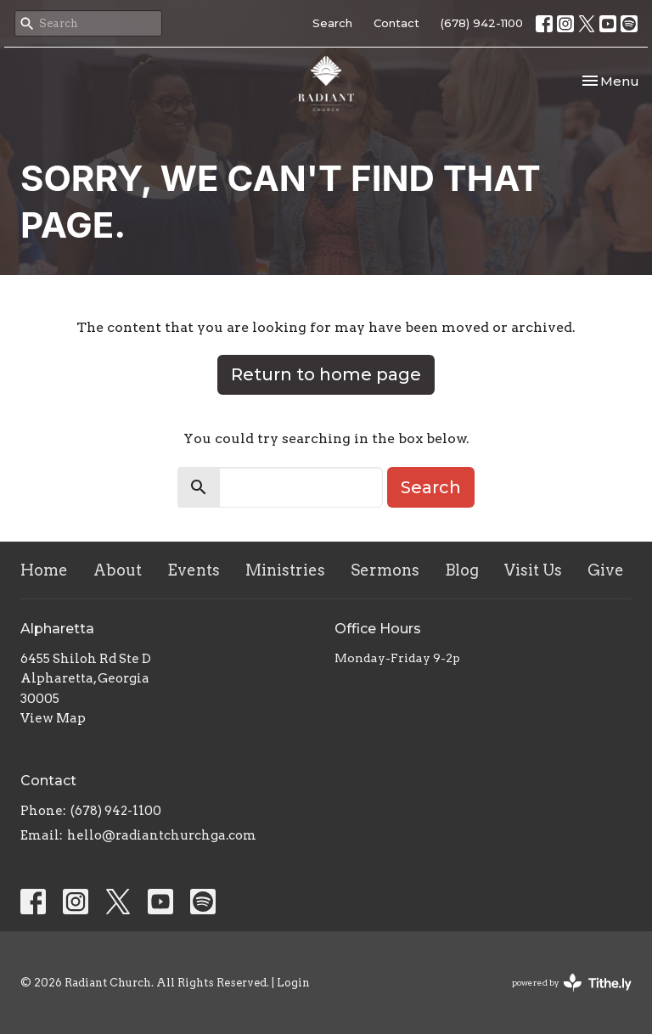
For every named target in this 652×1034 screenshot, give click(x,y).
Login (293, 982)
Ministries (285, 570)
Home (44, 570)
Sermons (385, 570)
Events (193, 570)
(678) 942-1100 (482, 23)
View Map (53, 718)
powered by (572, 982)
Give (605, 570)
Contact (396, 23)
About (117, 570)
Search (332, 23)
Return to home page (326, 374)
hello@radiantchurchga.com (161, 835)
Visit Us (533, 570)
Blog (462, 570)
